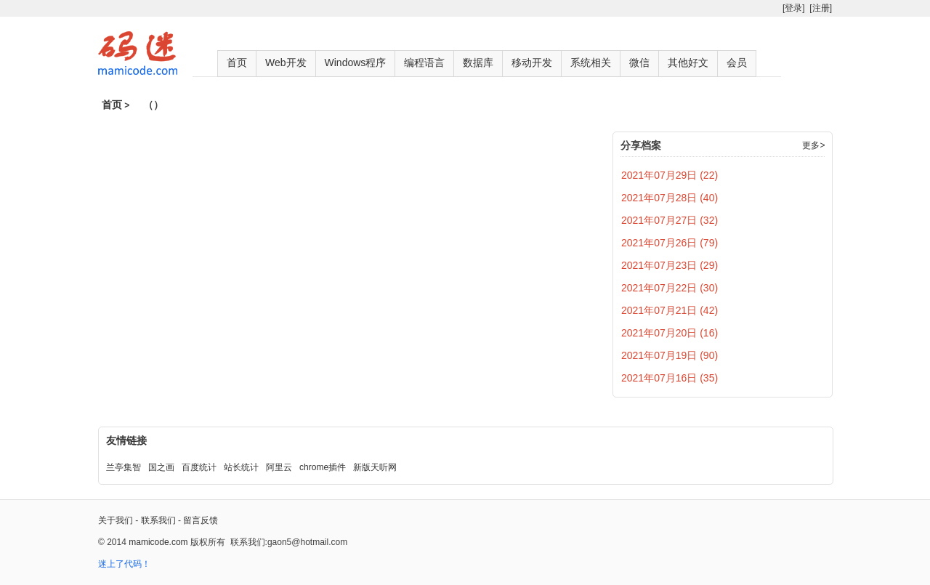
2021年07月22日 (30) (669, 288)
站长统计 (241, 467)
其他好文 (688, 62)
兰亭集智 (123, 467)
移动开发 (532, 62)
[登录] (794, 8)
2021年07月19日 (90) (669, 355)
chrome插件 (322, 467)
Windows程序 (356, 62)
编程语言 (424, 62)
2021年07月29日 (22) (669, 175)
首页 (237, 62)
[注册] (820, 8)
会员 (737, 62)
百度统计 (199, 467)
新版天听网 (375, 467)
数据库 (478, 62)
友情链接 (126, 440)
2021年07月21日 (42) (669, 310)
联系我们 (158, 520)
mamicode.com (158, 542)
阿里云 (279, 467)
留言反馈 (200, 520)
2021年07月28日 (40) (669, 197)
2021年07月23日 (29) (669, 265)
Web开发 (286, 62)
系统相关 (590, 62)
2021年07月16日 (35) (669, 378)
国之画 (161, 467)
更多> (813, 145)
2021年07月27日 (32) (669, 220)
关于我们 (115, 520)
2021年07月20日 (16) (669, 333)
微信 (639, 62)
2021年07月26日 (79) (669, 243)
